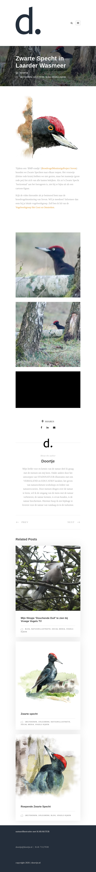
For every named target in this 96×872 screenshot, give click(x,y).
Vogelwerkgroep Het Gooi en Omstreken (35, 207)
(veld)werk (38, 77)
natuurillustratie (41, 629)
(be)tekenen (26, 77)
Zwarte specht (29, 713)
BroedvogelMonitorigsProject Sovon (59, 168)
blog (48, 77)
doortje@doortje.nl (24, 847)
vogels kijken (59, 77)
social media (58, 629)
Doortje (24, 73)
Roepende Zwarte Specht (36, 806)
